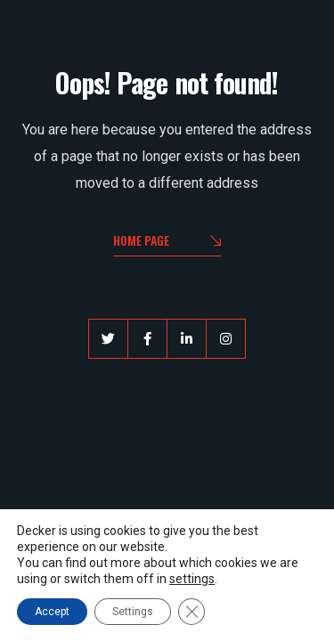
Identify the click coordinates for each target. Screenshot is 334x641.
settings (192, 579)
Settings (132, 611)
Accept (52, 611)
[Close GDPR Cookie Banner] (191, 611)
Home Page (167, 241)
